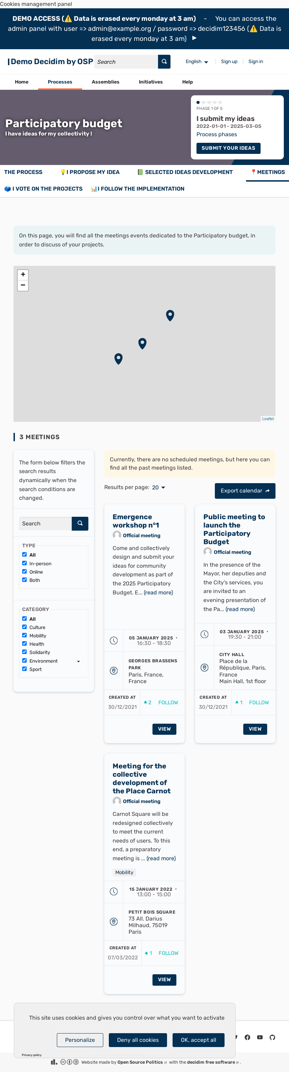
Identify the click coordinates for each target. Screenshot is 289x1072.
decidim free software (213, 1062)
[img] (194, 38)
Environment (40, 661)
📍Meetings (267, 172)
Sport (32, 669)
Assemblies (106, 82)
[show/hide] (81, 661)
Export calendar (245, 490)
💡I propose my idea (90, 172)
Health (33, 644)
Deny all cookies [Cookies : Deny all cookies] (138, 1040)
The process (23, 172)
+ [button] (23, 275)
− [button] (22, 285)
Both (31, 580)
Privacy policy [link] (32, 1055)
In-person (36, 564)
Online (32, 572)
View (164, 732)
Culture (33, 627)
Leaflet (268, 419)
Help (187, 82)
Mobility (34, 636)
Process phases (216, 134)
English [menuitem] (194, 61)
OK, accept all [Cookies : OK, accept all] (198, 1040)
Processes (60, 82)
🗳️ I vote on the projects (43, 188)
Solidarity (36, 652)
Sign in (255, 61)
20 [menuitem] (155, 487)
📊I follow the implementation (137, 188)
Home (21, 82)
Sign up (229, 61)
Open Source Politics (142, 1062)
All (29, 555)
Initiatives (151, 82)
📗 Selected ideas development (185, 172)
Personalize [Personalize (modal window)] (80, 1040)
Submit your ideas (228, 148)
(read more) (158, 595)
